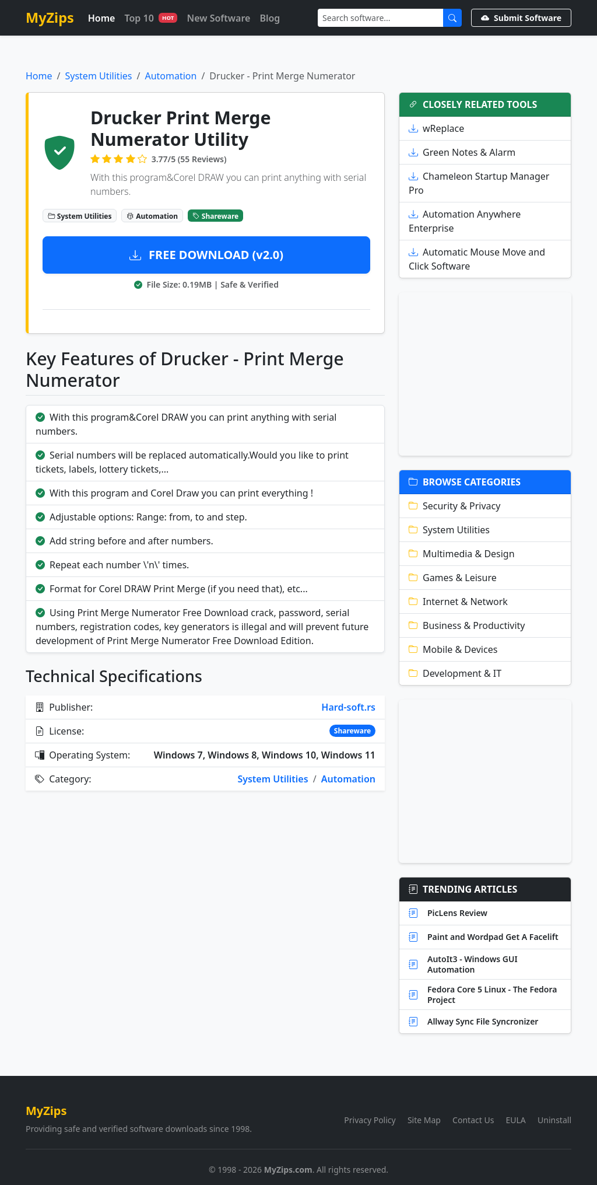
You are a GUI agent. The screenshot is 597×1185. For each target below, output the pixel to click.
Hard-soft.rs (348, 707)
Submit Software (521, 17)
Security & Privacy (454, 505)
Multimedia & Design (462, 553)
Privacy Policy (369, 1119)
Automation (170, 75)
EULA (516, 1119)
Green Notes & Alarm (462, 152)
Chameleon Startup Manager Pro (479, 183)
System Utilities (98, 75)
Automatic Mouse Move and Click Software (477, 259)
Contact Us (473, 1119)
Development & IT (455, 673)
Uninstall (554, 1119)
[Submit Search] (452, 18)
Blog (269, 18)
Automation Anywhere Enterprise (465, 221)
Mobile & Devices (453, 649)
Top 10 (150, 18)
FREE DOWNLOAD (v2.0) (206, 255)
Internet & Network (458, 601)
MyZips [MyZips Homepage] (50, 17)
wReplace (436, 128)
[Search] (381, 18)
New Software (218, 18)
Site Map (424, 1119)
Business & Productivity (467, 625)
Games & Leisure (453, 577)
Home (101, 18)
